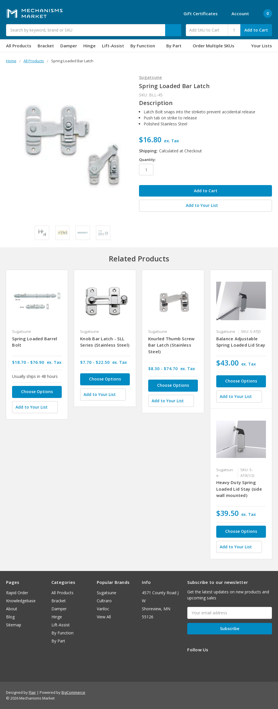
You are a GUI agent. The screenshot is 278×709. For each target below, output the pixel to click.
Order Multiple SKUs (213, 45)
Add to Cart (256, 30)
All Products (18, 45)
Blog (10, 616)
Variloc (103, 608)
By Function (145, 45)
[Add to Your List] (35, 407)
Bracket (46, 45)
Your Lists (261, 45)
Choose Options (37, 391)
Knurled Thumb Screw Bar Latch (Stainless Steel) (171, 345)
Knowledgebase (21, 600)
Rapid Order (17, 592)
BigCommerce (73, 692)
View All (104, 616)
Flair (32, 692)
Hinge (89, 45)
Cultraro (104, 600)
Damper (68, 45)
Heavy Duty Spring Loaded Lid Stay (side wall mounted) (239, 488)
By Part (176, 45)
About (11, 608)
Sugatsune (106, 592)
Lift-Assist (113, 45)
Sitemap (13, 625)
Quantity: (147, 159)
